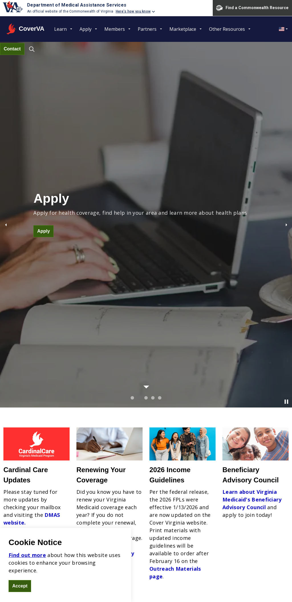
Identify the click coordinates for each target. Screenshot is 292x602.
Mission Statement (149, 489)
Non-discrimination (149, 481)
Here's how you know (133, 11)
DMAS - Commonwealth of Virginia (254, 587)
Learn (60, 29)
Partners (147, 29)
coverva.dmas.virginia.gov (50, 516)
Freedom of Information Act (170, 587)
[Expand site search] (32, 49)
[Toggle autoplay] (286, 144)
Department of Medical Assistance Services (76, 5)
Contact (12, 49)
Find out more (27, 555)
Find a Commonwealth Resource (252, 8)
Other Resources (227, 29)
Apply (86, 29)
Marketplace (182, 29)
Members (114, 29)
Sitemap (134, 587)
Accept (20, 586)
